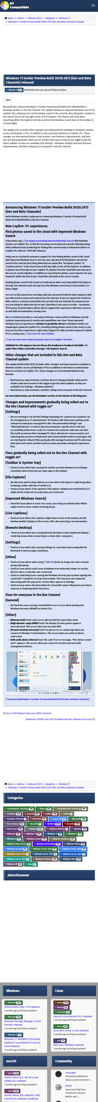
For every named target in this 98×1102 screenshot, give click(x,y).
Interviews (38, 819)
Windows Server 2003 (44, 849)
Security (72, 824)
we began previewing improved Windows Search (50, 241)
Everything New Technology (71, 809)
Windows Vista (71, 859)
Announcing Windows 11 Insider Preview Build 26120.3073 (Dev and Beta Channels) (48, 699)
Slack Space (14, 829)
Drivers (44, 809)
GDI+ (48, 562)
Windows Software (45, 859)
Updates (79, 829)
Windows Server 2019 (44, 854)
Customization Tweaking (19, 809)
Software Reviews (57, 829)
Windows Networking (47, 844)
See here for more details (41, 333)
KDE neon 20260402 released (68, 1044)
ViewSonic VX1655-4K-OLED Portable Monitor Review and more (59, 719)
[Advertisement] (49, 49)
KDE (60, 1041)
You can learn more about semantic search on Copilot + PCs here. (40, 339)
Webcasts (12, 834)
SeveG (68, 1085)
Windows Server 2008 (73, 849)
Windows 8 (13, 839)
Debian (62, 1003)
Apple (12, 1073)
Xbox (30, 864)
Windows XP (13, 864)
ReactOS (34, 824)
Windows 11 (14, 90)
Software (34, 829)
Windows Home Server (18, 844)
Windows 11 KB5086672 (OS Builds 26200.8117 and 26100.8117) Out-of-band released (22, 1043)
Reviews (53, 824)
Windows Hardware (62, 839)
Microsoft (78, 819)
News (8, 100)
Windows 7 (73, 834)
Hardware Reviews (15, 819)
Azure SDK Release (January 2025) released (28, 713)
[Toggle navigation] (93, 5)
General (32, 814)
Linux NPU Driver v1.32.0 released (71, 1030)
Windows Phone (74, 844)
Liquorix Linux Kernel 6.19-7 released (72, 1016)
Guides (50, 814)
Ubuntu (61, 1007)
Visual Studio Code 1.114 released (22, 1006)
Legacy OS (58, 819)
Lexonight (70, 1072)
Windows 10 (32, 834)
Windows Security (16, 849)
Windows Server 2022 (73, 854)
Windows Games (35, 839)
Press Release (14, 824)
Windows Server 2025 (17, 859)
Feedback (13, 814)
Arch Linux (62, 1012)
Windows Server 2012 (17, 854)
